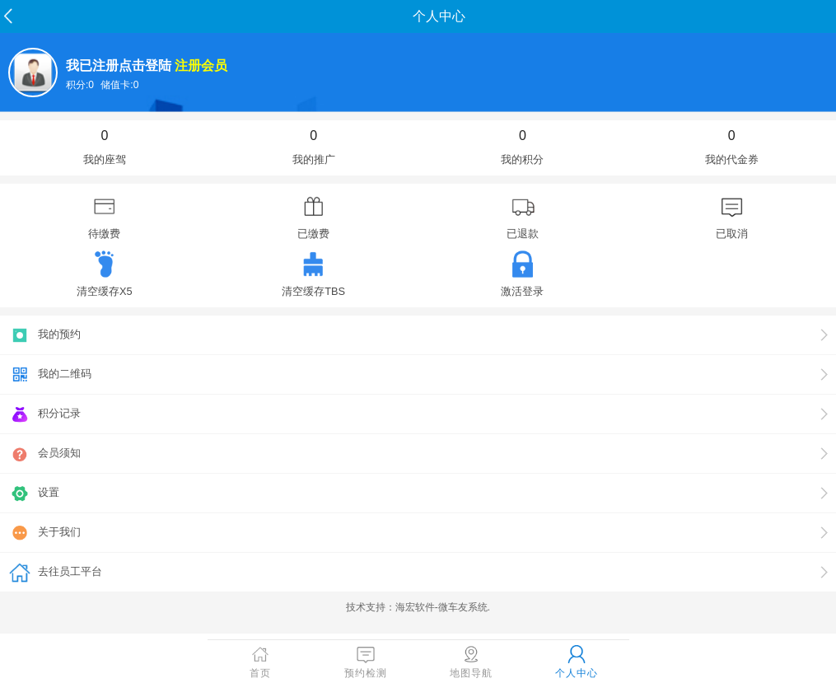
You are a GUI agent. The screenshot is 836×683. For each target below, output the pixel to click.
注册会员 (201, 65)
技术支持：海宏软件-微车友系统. (418, 607)
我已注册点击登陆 (118, 65)
